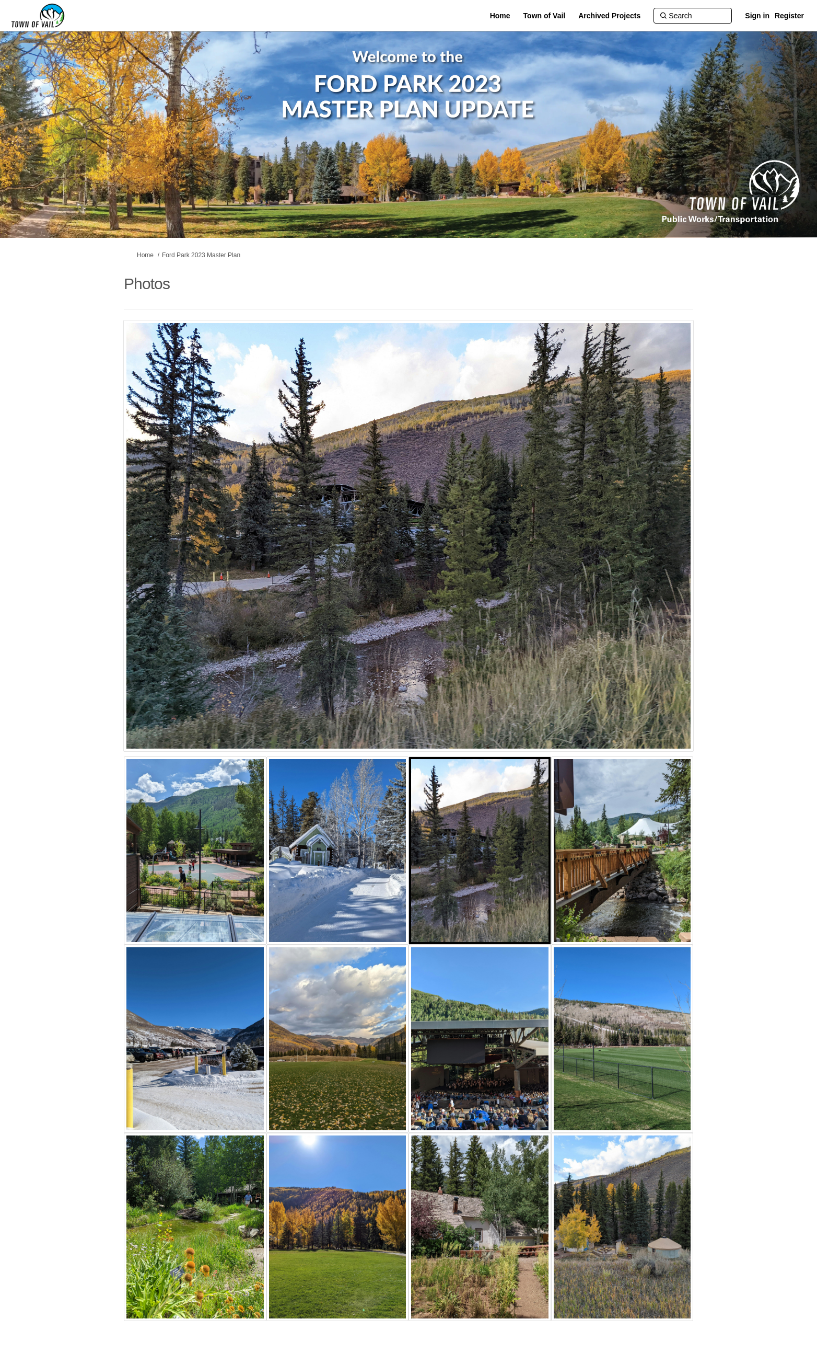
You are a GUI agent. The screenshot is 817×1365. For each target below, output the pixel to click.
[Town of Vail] (544, 15)
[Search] (692, 16)
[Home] (500, 15)
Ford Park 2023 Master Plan (201, 255)
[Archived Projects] (609, 15)
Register (789, 16)
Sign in (757, 16)
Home (145, 255)
